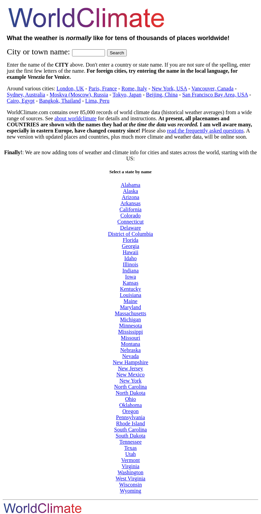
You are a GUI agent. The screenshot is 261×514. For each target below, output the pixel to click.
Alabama (130, 185)
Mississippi (130, 332)
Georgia (130, 246)
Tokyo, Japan (126, 95)
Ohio (130, 399)
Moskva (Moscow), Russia (79, 95)
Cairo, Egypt (21, 101)
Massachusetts (130, 313)
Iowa (130, 277)
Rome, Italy (134, 88)
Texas (130, 448)
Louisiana (130, 295)
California (131, 209)
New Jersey (130, 368)
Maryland (130, 307)
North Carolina (130, 387)
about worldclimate (75, 118)
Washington (130, 472)
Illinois (130, 264)
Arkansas (130, 203)
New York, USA (169, 88)
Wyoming (130, 491)
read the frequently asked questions (205, 131)
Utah (130, 454)
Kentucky (130, 289)
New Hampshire (130, 362)
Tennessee (130, 442)
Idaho (130, 258)
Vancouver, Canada (212, 88)
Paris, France (102, 88)
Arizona (130, 197)
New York (131, 381)
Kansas (130, 283)
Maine (131, 301)
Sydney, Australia (26, 95)
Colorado (130, 215)
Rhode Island (130, 423)
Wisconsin (130, 485)
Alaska (130, 191)
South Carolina (130, 429)
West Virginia (130, 478)
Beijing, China (162, 95)
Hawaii (130, 252)
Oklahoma (130, 405)
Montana (130, 344)
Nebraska (130, 350)
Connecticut (130, 222)
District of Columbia (130, 234)
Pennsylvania (130, 417)
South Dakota (130, 436)
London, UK (70, 88)
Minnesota (130, 326)
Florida (130, 240)
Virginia (130, 466)
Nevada (130, 356)
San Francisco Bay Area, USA (215, 95)
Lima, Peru (97, 101)
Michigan (130, 319)
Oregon (130, 411)
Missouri (130, 338)
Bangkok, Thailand (60, 101)
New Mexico (130, 374)
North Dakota (130, 393)
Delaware (130, 228)
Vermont (130, 460)
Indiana (130, 270)
